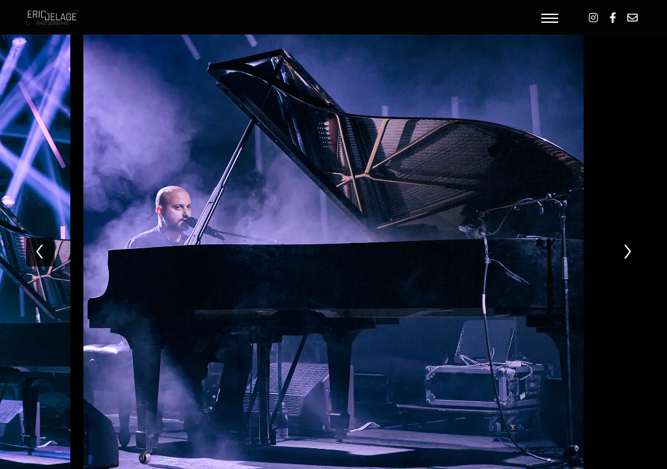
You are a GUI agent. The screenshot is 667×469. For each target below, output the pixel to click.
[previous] (40, 252)
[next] (626, 252)
